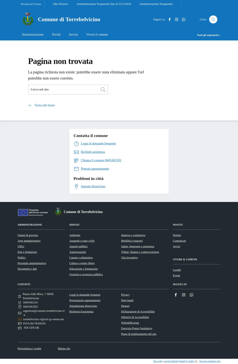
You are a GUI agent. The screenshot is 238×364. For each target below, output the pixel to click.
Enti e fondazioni (27, 251)
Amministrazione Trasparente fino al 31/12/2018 (103, 3)
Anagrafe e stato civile (82, 240)
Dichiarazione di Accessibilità (138, 311)
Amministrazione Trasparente (156, 3)
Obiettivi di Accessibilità (135, 317)
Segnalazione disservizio (83, 305)
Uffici (21, 246)
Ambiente (74, 235)
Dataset (125, 305)
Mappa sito (64, 348)
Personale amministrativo (32, 263)
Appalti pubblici (78, 246)
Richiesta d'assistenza (81, 311)
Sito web (157, 361)
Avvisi (176, 246)
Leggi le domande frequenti (84, 294)
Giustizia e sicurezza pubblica (86, 274)
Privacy (125, 294)
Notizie (177, 235)
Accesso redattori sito (209, 361)
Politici (22, 257)
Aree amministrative (29, 240)
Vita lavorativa (129, 257)
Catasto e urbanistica (81, 257)
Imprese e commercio (133, 235)
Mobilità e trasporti (132, 240)
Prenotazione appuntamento (84, 300)
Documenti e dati (27, 268)
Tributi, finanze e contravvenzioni (140, 251)
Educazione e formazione (83, 268)
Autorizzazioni (77, 251)
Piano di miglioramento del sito (138, 333)
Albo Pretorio (60, 3)
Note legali (127, 300)
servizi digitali (171, 361)
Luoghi (177, 269)
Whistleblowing (130, 322)
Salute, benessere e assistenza (137, 246)
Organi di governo (28, 235)
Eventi (176, 275)
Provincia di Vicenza (31, 4)
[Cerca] (103, 89)
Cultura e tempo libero (82, 263)
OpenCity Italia (186, 361)
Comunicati (179, 240)
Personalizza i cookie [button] (29, 348)
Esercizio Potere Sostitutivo (136, 328)
